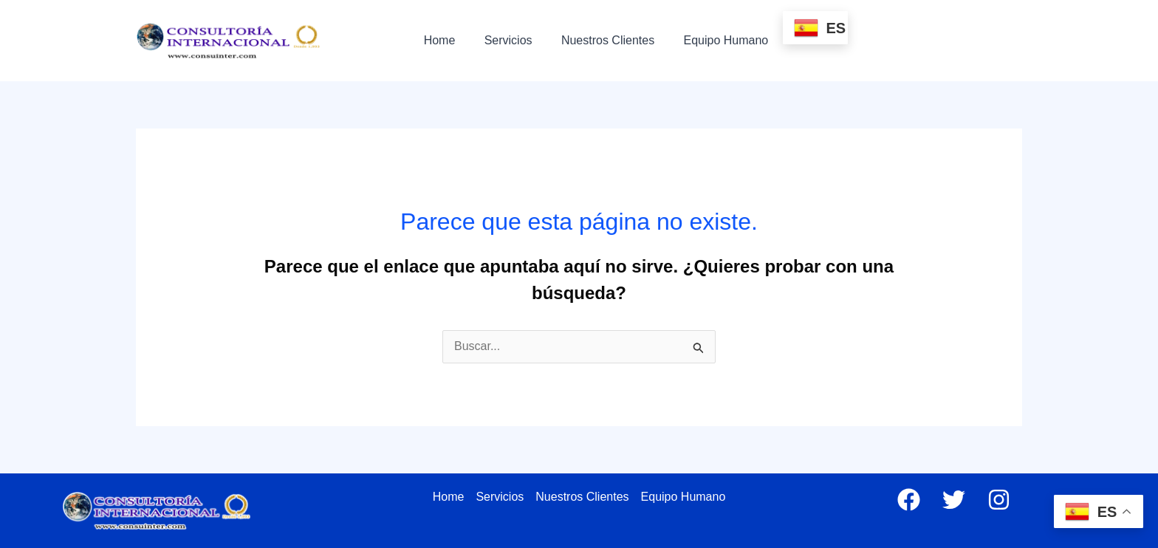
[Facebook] (908, 499)
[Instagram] (998, 499)
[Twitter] (953, 499)
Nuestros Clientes (594, 40)
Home (437, 40)
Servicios (500, 40)
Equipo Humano (707, 40)
